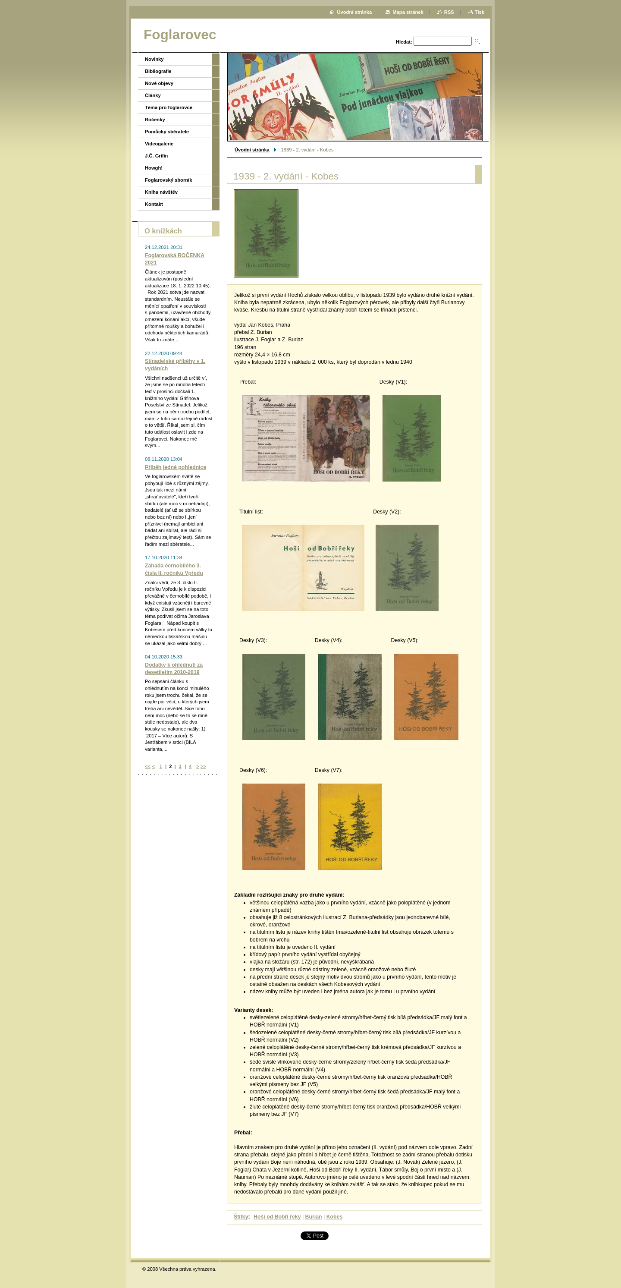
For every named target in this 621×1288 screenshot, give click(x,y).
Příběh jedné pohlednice (175, 467)
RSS (449, 12)
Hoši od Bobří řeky (277, 1217)
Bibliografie (158, 71)
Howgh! (154, 167)
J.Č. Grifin (156, 155)
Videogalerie (159, 143)
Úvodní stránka (252, 149)
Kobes (334, 1217)
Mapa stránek (407, 12)
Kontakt (154, 204)
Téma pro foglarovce (168, 107)
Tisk (479, 12)
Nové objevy (159, 83)
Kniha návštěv (161, 192)
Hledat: (404, 41)
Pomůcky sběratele (167, 131)
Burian (313, 1217)
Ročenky (155, 119)
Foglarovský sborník (168, 180)
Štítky (241, 1217)
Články (153, 95)
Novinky (154, 59)
